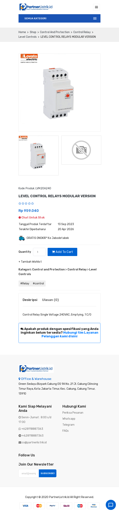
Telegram (68, 424)
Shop (33, 32)
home (22, 32)
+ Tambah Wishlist (30, 261)
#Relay (24, 283)
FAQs (65, 430)
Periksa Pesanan (72, 412)
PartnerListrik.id (59, 497)
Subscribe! (48, 473)
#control (38, 283)
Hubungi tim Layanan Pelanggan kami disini (70, 334)
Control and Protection (55, 32)
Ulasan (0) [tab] (50, 300)
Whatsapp (68, 418)
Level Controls (28, 37)
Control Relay (82, 32)
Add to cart (62, 252)
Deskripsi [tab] (30, 300)
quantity (25, 251)
